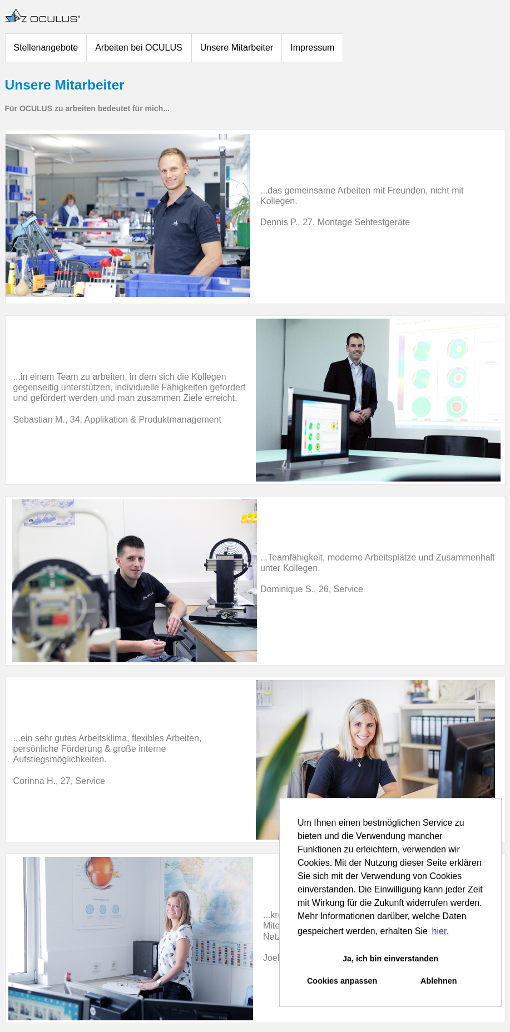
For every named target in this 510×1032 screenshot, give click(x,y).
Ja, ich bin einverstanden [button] (390, 958)
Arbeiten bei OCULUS (138, 47)
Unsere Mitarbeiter (237, 47)
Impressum (312, 47)
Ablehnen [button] (438, 980)
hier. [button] (440, 931)
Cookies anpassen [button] (342, 980)
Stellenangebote (46, 47)
